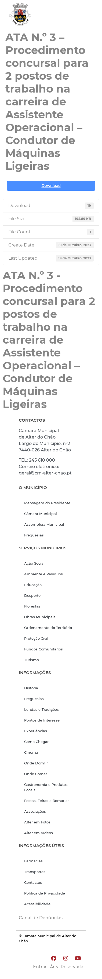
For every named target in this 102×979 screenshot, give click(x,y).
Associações (35, 811)
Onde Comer (35, 774)
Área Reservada (66, 966)
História (31, 688)
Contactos (33, 882)
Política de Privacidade (44, 893)
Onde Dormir (36, 763)
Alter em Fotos (37, 822)
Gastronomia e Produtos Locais (46, 787)
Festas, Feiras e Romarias (47, 800)
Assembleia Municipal (44, 524)
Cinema (31, 752)
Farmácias (33, 861)
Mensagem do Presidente (47, 503)
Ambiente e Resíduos (43, 574)
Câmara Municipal (40, 513)
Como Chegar (36, 741)
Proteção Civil (36, 638)
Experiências (35, 731)
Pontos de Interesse (42, 720)
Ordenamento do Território (48, 627)
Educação (33, 585)
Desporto (32, 595)
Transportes (34, 872)
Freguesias (34, 535)
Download (51, 185)
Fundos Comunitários (43, 649)
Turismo (31, 660)
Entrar (39, 966)
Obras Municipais (40, 617)
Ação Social (34, 563)
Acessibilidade (37, 904)
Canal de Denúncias (41, 917)
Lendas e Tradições (41, 709)
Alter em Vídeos (38, 833)
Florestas (32, 606)
